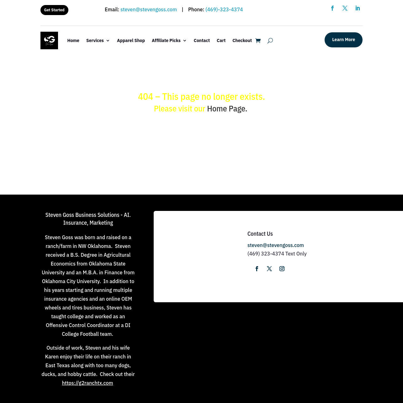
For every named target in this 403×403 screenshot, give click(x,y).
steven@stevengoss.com (148, 9)
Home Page (226, 108)
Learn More (343, 39)
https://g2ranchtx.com (87, 383)
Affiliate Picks (166, 40)
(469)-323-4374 (224, 9)
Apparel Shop (131, 40)
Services (95, 40)
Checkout (242, 40)
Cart (221, 40)
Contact (202, 40)
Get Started (54, 10)
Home (73, 40)
